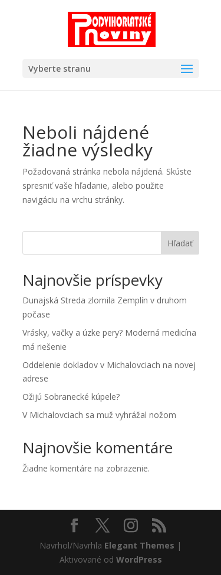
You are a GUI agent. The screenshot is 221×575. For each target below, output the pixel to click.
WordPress (139, 559)
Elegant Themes (139, 545)
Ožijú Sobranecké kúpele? (71, 396)
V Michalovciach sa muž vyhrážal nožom (99, 414)
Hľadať (180, 243)
